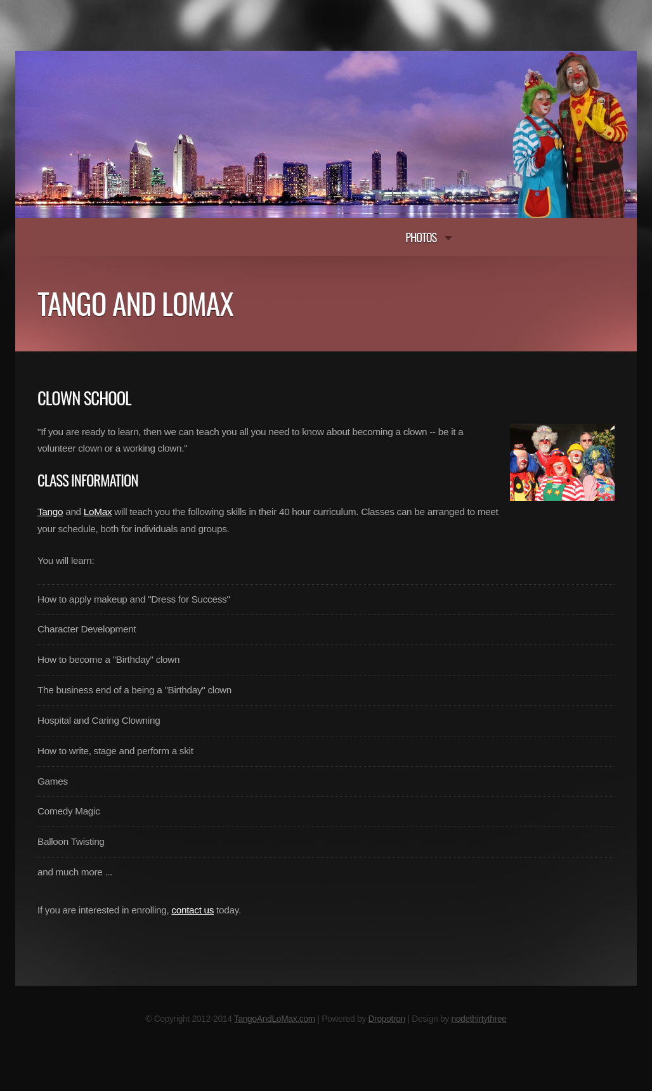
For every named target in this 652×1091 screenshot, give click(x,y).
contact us (192, 910)
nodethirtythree (478, 1019)
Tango (50, 511)
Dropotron (386, 1019)
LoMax (98, 511)
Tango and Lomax (135, 302)
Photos (420, 236)
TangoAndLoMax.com (274, 1019)
